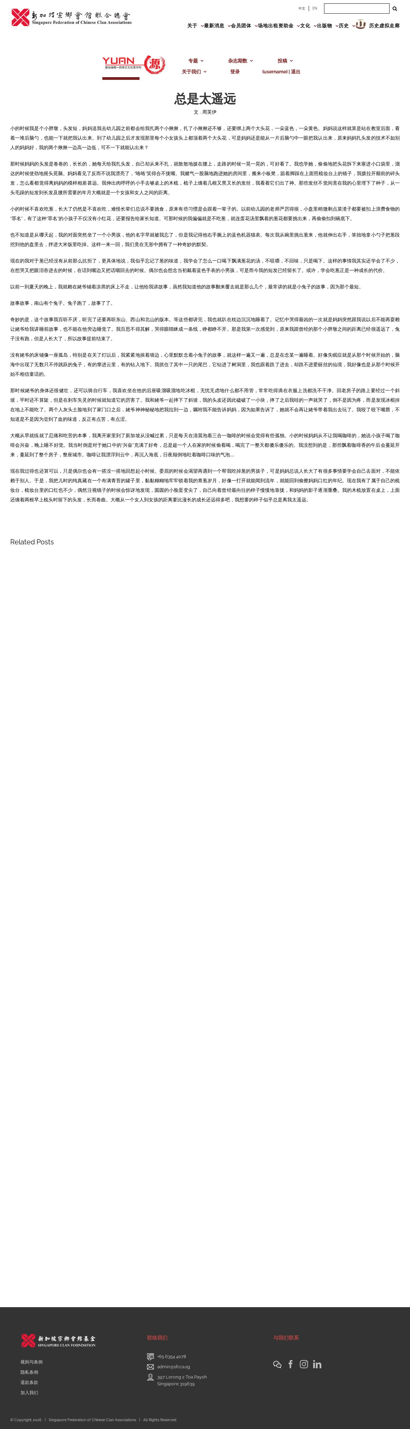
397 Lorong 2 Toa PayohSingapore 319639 (182, 1380)
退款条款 (29, 1382)
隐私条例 (29, 1372)
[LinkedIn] (317, 1364)
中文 (301, 8)
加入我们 (29, 1392)
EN (314, 8)
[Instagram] (304, 1364)
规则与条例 (31, 1361)
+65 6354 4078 (171, 1356)
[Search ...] (357, 8)
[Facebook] (291, 1364)
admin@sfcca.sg (173, 1366)
